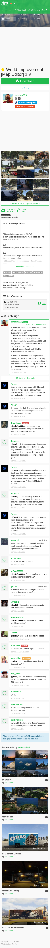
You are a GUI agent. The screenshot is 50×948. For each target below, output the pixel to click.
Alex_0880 (15, 645)
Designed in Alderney (10, 941)
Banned (25, 423)
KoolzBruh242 (17, 617)
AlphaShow (16, 558)
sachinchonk (17, 720)
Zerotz (14, 633)
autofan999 (21, 95)
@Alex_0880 (16, 661)
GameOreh (16, 692)
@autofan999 (17, 426)
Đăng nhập (34, 736)
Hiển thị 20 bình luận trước (25, 378)
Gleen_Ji (15, 540)
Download (25, 81)
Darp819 (14, 441)
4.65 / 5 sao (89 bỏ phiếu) (9, 217)
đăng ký (6, 739)
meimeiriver (16, 658)
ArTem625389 (17, 571)
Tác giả (24, 322)
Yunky (14, 384)
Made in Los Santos (9, 944)
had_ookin (15, 674)
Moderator (26, 658)
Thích (23, 211)
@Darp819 (15, 470)
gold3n (14, 586)
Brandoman (16, 423)
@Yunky (14, 444)
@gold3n (15, 605)
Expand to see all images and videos (25, 204)
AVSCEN (15, 602)
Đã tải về (10, 211)
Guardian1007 (17, 704)
